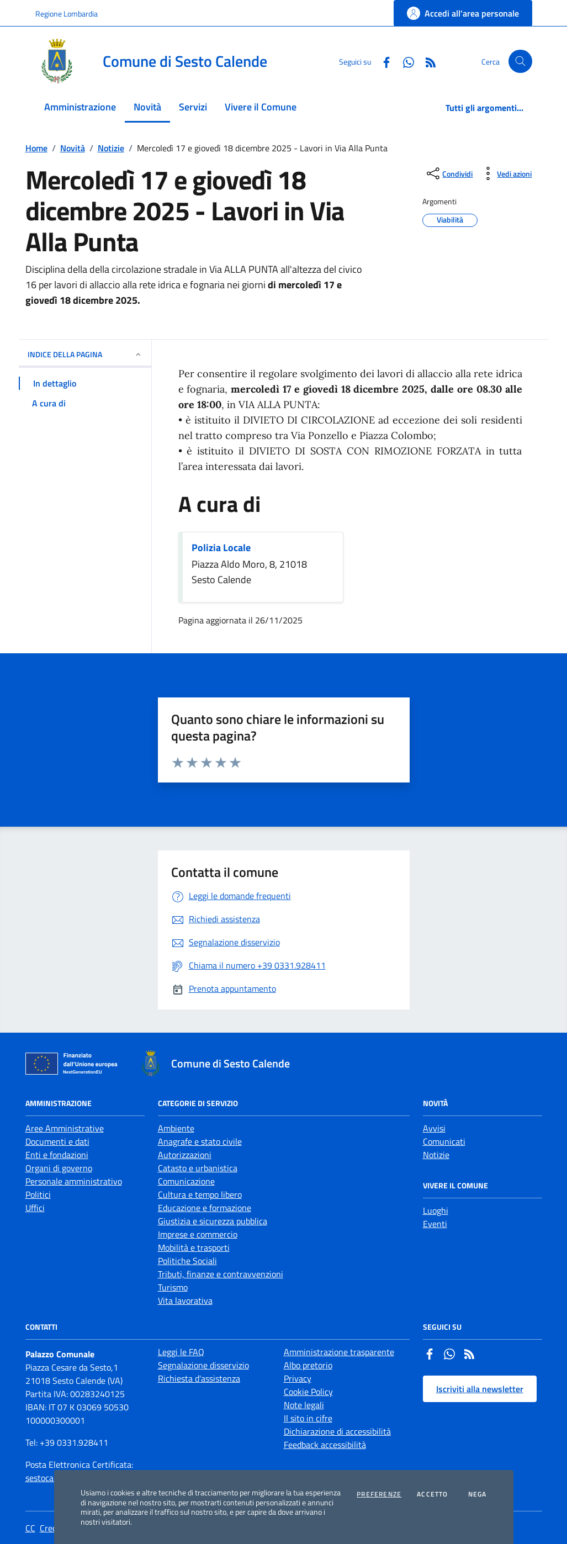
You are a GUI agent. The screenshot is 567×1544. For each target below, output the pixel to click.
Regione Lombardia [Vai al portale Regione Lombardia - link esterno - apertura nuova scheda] (66, 13)
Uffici (35, 1207)
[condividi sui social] (448, 173)
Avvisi (434, 1128)
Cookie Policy (308, 1391)
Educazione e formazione (204, 1207)
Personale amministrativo (73, 1181)
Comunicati (444, 1141)
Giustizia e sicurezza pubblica (212, 1221)
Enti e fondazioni (56, 1154)
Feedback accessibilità (325, 1444)
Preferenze (379, 1494)
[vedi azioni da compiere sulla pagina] (505, 173)
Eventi (435, 1223)
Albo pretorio (308, 1365)
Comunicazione (186, 1181)
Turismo (173, 1287)
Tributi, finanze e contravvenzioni (220, 1274)
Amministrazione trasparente (339, 1351)
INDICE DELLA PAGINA (85, 354)
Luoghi (435, 1210)
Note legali (304, 1404)
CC (30, 1528)
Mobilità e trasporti (194, 1247)
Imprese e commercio (197, 1234)
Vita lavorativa (185, 1300)
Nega (477, 1494)
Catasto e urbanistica (197, 1168)
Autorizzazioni (184, 1154)
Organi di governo (58, 1168)
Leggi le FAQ (181, 1351)
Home (36, 148)
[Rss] (426, 61)
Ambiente (176, 1128)
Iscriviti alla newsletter (479, 1388)
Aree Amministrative (64, 1128)
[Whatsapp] (404, 61)
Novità (72, 148)
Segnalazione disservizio (203, 1365)
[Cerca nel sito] (520, 61)
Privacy (297, 1378)
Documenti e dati (57, 1141)
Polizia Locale (221, 547)
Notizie (111, 148)
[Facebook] (382, 61)
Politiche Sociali (187, 1260)
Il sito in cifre (308, 1418)
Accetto (432, 1494)
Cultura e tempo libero (200, 1194)
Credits (53, 1528)
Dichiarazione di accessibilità (337, 1431)
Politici (38, 1194)
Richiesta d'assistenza (199, 1378)
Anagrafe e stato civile (200, 1141)
